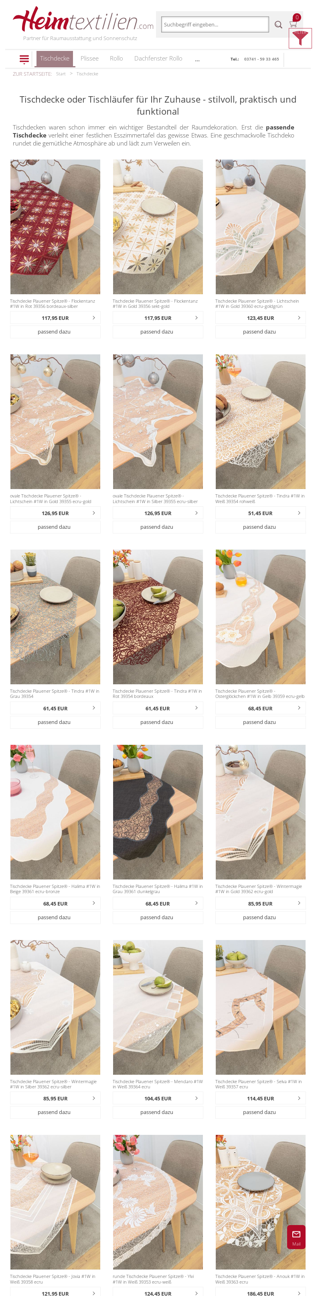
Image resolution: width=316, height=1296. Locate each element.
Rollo (116, 58)
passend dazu (54, 331)
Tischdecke (54, 60)
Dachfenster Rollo (158, 58)
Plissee (90, 58)
